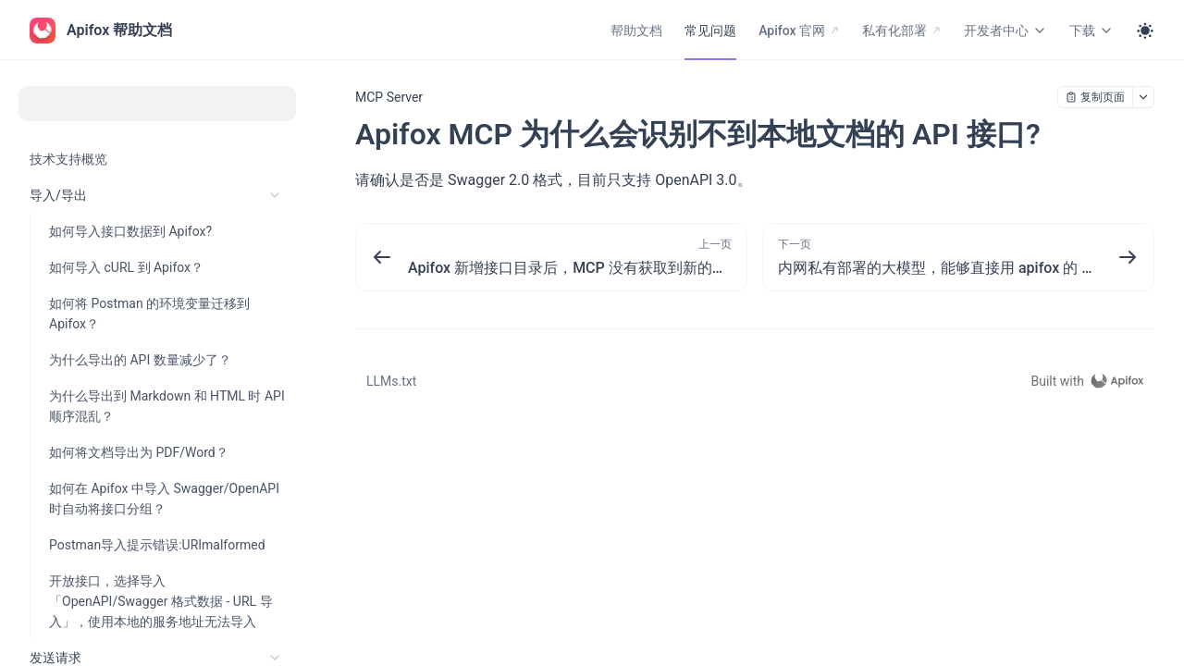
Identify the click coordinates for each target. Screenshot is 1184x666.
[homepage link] (1092, 381)
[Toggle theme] (1145, 30)
